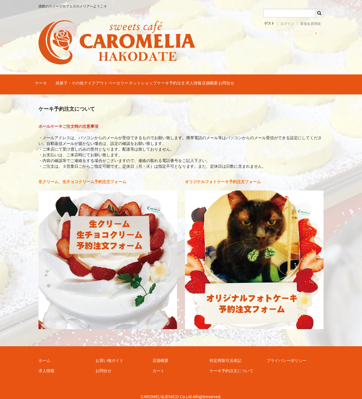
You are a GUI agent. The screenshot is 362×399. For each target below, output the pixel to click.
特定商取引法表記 (225, 352)
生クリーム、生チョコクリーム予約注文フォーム (82, 173)
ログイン (287, 24)
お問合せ (317, 80)
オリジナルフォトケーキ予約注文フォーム (223, 173)
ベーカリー (154, 80)
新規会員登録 (310, 24)
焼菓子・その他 (83, 80)
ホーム (44, 352)
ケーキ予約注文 (229, 80)
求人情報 (262, 80)
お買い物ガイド (109, 352)
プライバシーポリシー (286, 352)
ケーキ (44, 80)
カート (158, 362)
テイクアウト (121, 80)
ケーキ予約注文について (231, 362)
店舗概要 (289, 80)
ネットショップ (189, 80)
